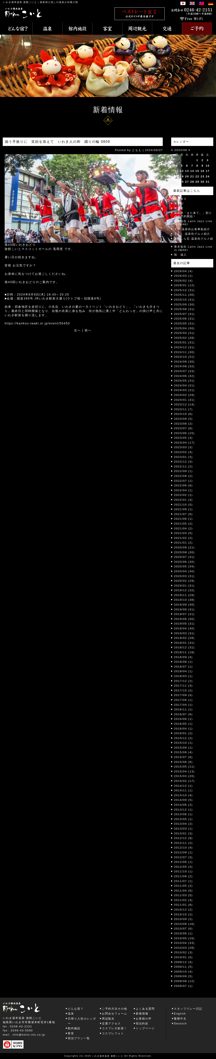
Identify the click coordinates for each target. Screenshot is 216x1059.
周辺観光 (108, 1018)
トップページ (145, 1028)
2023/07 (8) (183, 428)
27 (187, 181)
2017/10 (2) (183, 690)
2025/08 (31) (184, 309)
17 (207, 171)
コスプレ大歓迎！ (114, 1028)
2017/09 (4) (183, 695)
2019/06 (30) (184, 619)
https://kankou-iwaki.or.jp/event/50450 (37, 323)
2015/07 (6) (183, 757)
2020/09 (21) (184, 547)
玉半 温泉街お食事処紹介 (192, 229)
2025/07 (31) (184, 314)
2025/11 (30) (184, 294)
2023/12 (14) (184, 404)
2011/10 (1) (183, 871)
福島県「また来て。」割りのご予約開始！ (193, 214)
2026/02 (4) (183, 280)
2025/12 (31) (184, 290)
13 (187, 171)
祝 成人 (180, 254)
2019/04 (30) (184, 628)
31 (207, 181)
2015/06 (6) (183, 762)
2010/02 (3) (183, 952)
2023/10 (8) (183, 414)
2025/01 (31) (184, 342)
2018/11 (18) (184, 652)
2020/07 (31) (184, 557)
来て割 (179, 203)
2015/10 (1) (183, 742)
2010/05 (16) (184, 938)
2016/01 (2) (183, 733)
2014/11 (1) (183, 790)
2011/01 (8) (183, 904)
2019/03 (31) (184, 633)
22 (197, 176)
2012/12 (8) (183, 838)
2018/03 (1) (183, 676)
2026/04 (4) (183, 271)
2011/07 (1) (183, 881)
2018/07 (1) (183, 666)
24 (207, 176)
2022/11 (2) (183, 466)
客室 (71, 1033)
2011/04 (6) (183, 890)
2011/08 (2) (183, 876)
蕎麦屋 (179, 208)
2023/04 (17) (184, 442)
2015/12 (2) (183, 738)
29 (197, 181)
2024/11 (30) (184, 352)
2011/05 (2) (183, 885)
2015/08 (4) (183, 752)
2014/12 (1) (183, 785)
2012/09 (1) (183, 852)
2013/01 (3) (183, 833)
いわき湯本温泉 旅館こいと (20, 2)
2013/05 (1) (183, 819)
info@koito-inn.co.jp (29, 1034)
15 (197, 171)
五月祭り (180, 198)
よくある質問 (145, 1008)
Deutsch (180, 1023)
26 (182, 181)
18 (177, 176)
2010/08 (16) (184, 923)
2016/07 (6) (183, 714)
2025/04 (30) (184, 328)
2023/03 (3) (183, 447)
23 (202, 176)
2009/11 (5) (183, 966)
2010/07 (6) (183, 928)
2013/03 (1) (183, 828)
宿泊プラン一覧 (79, 1038)
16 (202, 171)
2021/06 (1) (183, 518)
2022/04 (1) (183, 490)
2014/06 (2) (183, 804)
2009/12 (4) (183, 962)
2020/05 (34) (184, 566)
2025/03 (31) (184, 333)
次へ (77, 330)
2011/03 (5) (183, 895)
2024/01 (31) (184, 399)
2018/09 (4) (183, 657)
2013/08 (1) (183, 814)
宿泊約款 (142, 1023)
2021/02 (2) (183, 538)
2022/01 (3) (183, 499)
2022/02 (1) (183, 494)
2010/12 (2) (183, 909)
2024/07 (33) (184, 371)
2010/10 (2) (183, 914)
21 (192, 176)
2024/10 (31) (184, 356)
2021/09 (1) (183, 509)
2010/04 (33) (184, 942)
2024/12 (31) (184, 347)
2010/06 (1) (183, 933)
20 (187, 176)
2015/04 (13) (184, 771)
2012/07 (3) (183, 857)
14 (192, 171)
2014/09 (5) (183, 799)
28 (192, 181)
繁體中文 (180, 1018)
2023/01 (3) (183, 457)
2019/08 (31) (184, 609)
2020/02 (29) (184, 580)
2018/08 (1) (183, 661)
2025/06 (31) (184, 318)
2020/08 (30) (184, 552)
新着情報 (142, 1013)
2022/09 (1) (183, 471)
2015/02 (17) (184, 780)
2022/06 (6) (183, 485)
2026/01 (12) (184, 285)
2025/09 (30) (184, 304)
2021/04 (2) (183, 528)
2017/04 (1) (183, 704)
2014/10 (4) (183, 795)
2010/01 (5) (183, 957)
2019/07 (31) (184, 614)
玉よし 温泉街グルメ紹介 (192, 233)
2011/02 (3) (183, 900)
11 (177, 171)
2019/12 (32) (184, 590)
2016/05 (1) (183, 723)
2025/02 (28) (184, 337)
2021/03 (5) (183, 533)
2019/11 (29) (184, 595)
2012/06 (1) (183, 861)
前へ (88, 330)
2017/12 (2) (183, 681)
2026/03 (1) (183, 275)
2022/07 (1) (183, 480)
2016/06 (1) (183, 718)
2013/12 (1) (183, 809)
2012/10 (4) (183, 847)
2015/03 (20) (184, 776)
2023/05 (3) (183, 437)
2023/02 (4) (183, 452)
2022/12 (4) (183, 461)
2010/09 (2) (183, 919)
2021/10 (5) (183, 504)
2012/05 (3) (183, 866)
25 (177, 181)
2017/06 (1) (183, 700)
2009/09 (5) (183, 976)
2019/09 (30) (184, 604)
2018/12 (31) (184, 647)
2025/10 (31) (184, 299)
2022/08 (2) (183, 476)
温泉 (71, 1013)
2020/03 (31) (184, 576)
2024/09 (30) (184, 361)
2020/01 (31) (184, 585)
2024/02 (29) (184, 395)
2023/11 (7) (183, 409)
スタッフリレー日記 (188, 1008)
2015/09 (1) (183, 747)
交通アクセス (111, 1023)
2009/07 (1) (183, 986)
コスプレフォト (113, 1033)
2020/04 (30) (184, 571)
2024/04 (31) (184, 385)
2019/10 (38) (184, 599)
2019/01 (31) (184, 642)
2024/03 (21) (184, 390)
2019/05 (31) (184, 623)
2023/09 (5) (183, 418)
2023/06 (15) (184, 433)
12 (182, 171)
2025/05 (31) (184, 323)
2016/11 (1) (183, 709)
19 (182, 176)
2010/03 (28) (184, 947)
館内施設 (74, 1028)
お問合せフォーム (114, 1013)
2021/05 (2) (183, 523)
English (180, 1013)
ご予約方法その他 (114, 1008)
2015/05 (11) (184, 766)
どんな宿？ (76, 1008)
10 (207, 165)
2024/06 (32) (184, 376)
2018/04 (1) (183, 671)
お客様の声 (144, 1018)
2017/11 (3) (183, 685)
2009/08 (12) (184, 981)
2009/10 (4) (183, 971)
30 (202, 181)
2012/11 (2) (183, 843)
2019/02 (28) (184, 637)
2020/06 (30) (184, 561)
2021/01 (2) (183, 542)
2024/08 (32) (184, 366)
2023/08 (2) (183, 423)
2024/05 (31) (184, 380)
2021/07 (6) (183, 514)
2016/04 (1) (183, 728)
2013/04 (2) (183, 823)
